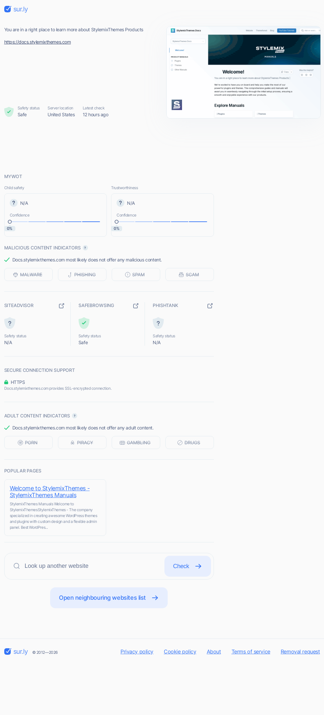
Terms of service (251, 651)
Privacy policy (136, 651)
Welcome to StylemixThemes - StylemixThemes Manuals (50, 491)
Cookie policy (180, 651)
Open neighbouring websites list (109, 598)
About (214, 651)
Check (187, 566)
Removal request (300, 651)
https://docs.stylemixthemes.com (37, 42)
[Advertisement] (162, 145)
